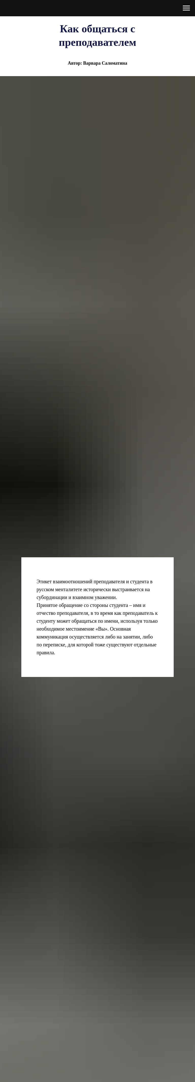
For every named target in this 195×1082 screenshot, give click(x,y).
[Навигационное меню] (186, 8)
